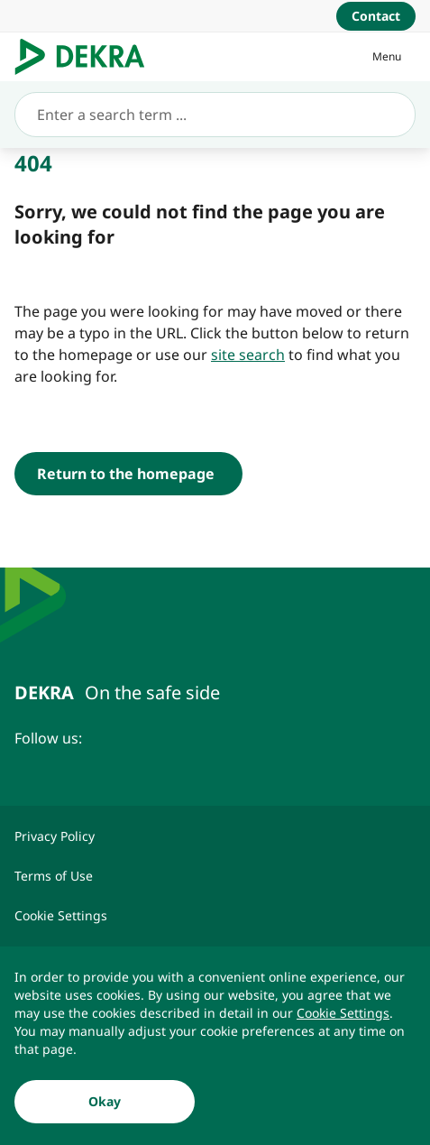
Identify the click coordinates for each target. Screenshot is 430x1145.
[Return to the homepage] (128, 473)
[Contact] (376, 16)
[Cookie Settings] (343, 1014)
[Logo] (87, 56)
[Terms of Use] (215, 876)
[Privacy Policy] (215, 836)
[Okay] (104, 1102)
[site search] (248, 354)
